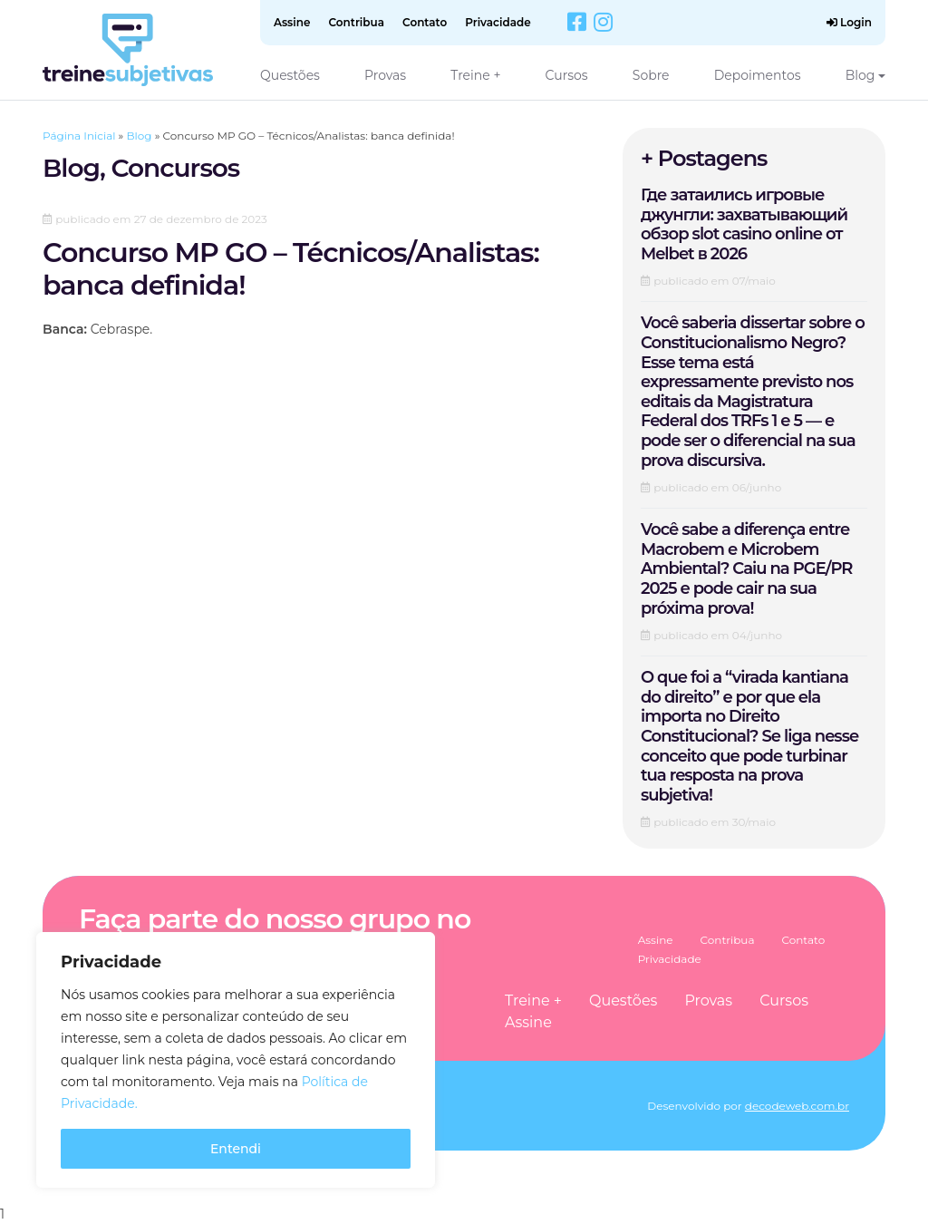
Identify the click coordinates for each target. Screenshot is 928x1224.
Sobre (651, 75)
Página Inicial (79, 135)
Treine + (475, 75)
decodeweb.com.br (797, 1105)
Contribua (356, 22)
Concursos (175, 167)
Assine (292, 22)
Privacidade (498, 22)
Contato (424, 22)
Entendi (235, 1149)
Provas (385, 75)
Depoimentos (757, 75)
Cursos (567, 75)
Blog (860, 75)
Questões (290, 75)
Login (849, 22)
